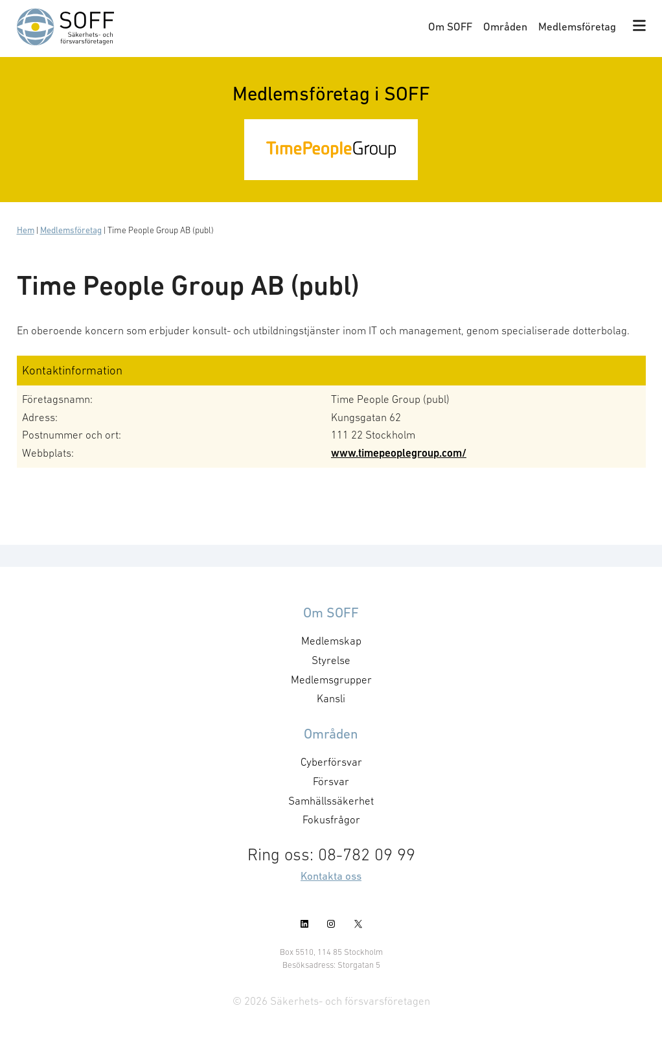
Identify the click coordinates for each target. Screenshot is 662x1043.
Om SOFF (450, 26)
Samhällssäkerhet (331, 800)
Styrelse (331, 660)
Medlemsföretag (577, 26)
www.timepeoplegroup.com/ (398, 452)
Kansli (331, 698)
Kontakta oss (331, 875)
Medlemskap (331, 640)
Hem (25, 230)
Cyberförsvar (331, 761)
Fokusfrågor (331, 819)
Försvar (331, 781)
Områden (505, 26)
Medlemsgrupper (331, 679)
